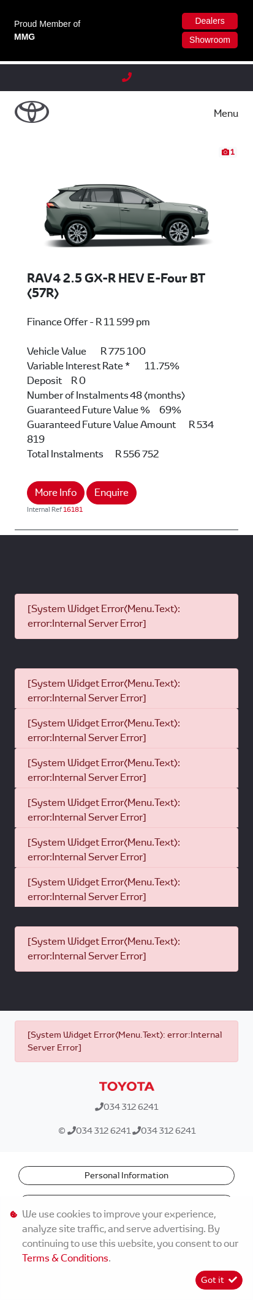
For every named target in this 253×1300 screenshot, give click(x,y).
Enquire (111, 492)
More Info (56, 492)
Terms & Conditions (65, 1258)
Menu (226, 113)
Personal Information (126, 1175)
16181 (73, 509)
